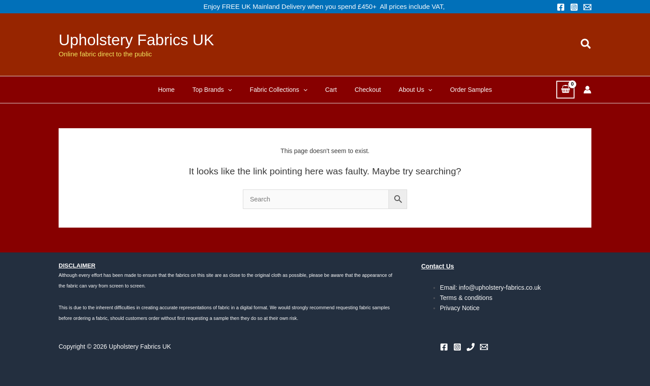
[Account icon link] (587, 90)
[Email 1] (587, 7)
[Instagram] (574, 7)
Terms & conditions (466, 297)
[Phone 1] (471, 347)
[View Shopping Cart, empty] (565, 89)
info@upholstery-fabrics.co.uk (500, 287)
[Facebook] (561, 7)
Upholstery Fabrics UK (136, 39)
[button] (586, 44)
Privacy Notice (460, 307)
